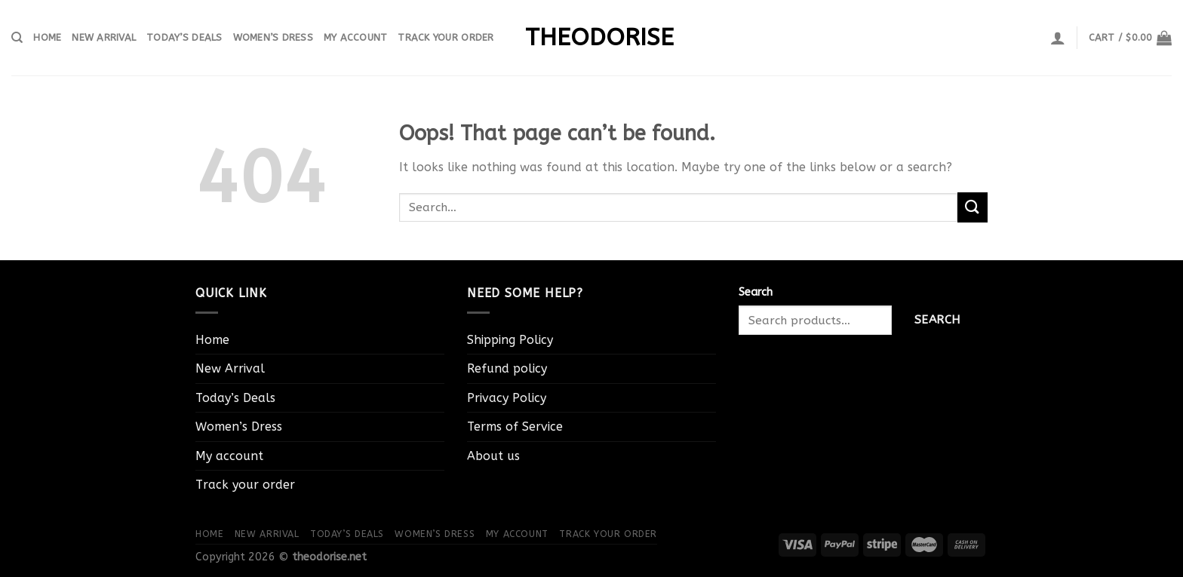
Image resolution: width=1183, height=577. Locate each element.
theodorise (591, 38)
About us (493, 456)
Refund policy (507, 368)
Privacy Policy (506, 398)
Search (756, 292)
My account (356, 37)
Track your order (445, 37)
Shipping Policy (510, 340)
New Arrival (104, 37)
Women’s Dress (273, 37)
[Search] (17, 37)
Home (47, 37)
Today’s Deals (184, 37)
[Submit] (972, 207)
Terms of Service (515, 426)
